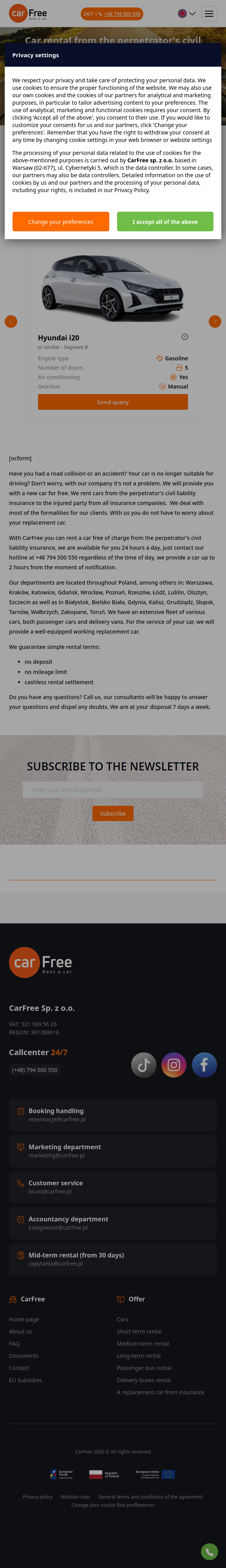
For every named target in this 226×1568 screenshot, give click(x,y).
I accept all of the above (165, 221)
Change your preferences (60, 221)
